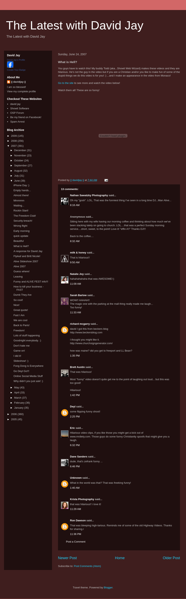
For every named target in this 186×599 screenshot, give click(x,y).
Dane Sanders (78, 456)
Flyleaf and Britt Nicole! (26, 256)
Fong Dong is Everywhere (28, 365)
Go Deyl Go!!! (21, 371)
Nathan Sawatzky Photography (89, 195)
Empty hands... (22, 190)
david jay (15, 104)
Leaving (18, 276)
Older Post (171, 558)
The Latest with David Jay (74, 25)
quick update (20, 235)
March (18, 397)
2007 (14, 145)
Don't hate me (21, 345)
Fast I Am (18, 315)
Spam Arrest (17, 121)
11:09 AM (75, 283)
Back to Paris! (21, 325)
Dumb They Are (22, 294)
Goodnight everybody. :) (27, 340)
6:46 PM (75, 466)
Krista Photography (82, 499)
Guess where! (21, 271)
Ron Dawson (78, 520)
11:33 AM (75, 312)
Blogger (108, 587)
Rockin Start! (20, 210)
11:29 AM (75, 509)
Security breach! (22, 220)
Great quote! (20, 310)
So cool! (18, 300)
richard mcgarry (80, 323)
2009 (14, 135)
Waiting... (18, 205)
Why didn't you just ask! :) (28, 381)
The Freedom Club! (24, 215)
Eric (72, 427)
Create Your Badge (16, 70)
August (18, 170)
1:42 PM (75, 395)
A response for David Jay (27, 251)
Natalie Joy (77, 273)
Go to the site (65, 82)
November (20, 155)
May (17, 387)
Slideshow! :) (20, 360)
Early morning (21, 230)
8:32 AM (75, 241)
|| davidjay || (18, 81)
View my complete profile (21, 91)
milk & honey (78, 252)
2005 (14, 419)
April (17, 392)
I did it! (17, 355)
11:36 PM (75, 534)
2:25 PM (75, 416)
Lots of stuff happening (26, 335)
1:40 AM (75, 487)
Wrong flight (20, 225)
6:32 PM (75, 445)
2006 (14, 414)
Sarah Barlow (78, 295)
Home (120, 558)
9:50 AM (75, 262)
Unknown (76, 477)
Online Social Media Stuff (28, 376)
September (21, 165)
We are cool (20, 320)
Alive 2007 (19, 266)
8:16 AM (75, 205)
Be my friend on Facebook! (25, 117)
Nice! (16, 305)
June (17, 180)
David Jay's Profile (16, 60)
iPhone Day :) (21, 185)
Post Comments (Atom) (87, 566)
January (19, 407)
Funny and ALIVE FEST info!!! (30, 281)
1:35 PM (75, 355)
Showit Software (19, 108)
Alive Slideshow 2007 (25, 261)
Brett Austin (77, 367)
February (19, 402)
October (19, 160)
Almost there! (21, 195)
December (20, 150)
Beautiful (18, 240)
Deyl (72, 406)
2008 (14, 140)
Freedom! (19, 330)
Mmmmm (18, 200)
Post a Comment (75, 541)
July (17, 175)
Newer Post (67, 558)
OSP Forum (17, 112)
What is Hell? (21, 246)
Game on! (19, 350)
